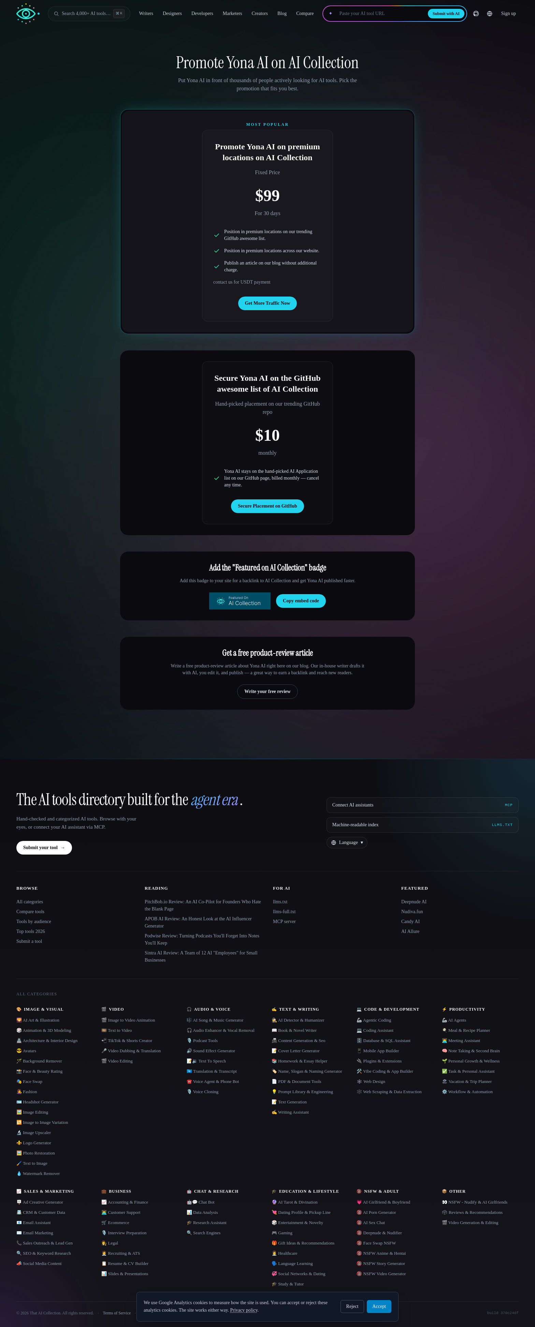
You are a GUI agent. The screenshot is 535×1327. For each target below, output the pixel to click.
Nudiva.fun (412, 911)
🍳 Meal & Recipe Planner (466, 1030)
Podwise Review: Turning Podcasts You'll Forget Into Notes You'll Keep (202, 939)
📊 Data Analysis (202, 1212)
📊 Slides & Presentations (124, 1273)
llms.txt (280, 901)
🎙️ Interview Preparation (123, 1232)
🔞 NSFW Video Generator (381, 1273)
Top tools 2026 (30, 931)
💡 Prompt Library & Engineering (302, 1091)
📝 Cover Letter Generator (296, 1050)
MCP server (284, 921)
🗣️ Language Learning (292, 1263)
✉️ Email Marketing (34, 1232)
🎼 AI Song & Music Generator (215, 1020)
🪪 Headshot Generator (37, 1101)
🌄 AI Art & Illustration (37, 1020)
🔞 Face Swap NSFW (376, 1243)
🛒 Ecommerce (115, 1222)
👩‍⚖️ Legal (109, 1243)
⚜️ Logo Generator (33, 1142)
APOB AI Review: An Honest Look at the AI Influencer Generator (198, 922)
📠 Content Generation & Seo (299, 1040)
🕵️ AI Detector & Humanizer (298, 1020)
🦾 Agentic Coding (374, 1020)
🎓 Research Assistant (207, 1222)
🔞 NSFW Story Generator (381, 1263)
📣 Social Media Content (39, 1263)
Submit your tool (44, 847)
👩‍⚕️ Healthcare (285, 1253)
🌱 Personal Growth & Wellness (471, 1061)
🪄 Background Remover (39, 1061)
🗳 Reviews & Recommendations (472, 1212)
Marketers (232, 13)
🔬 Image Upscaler (33, 1132)
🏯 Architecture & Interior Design (46, 1040)
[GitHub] (476, 13)
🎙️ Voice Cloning (203, 1091)
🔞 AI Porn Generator (376, 1212)
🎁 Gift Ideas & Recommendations (303, 1243)
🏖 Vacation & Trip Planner (467, 1081)
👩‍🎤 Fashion (26, 1091)
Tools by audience (33, 921)
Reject (352, 1306)
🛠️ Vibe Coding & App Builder (385, 1071)
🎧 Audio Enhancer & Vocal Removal (221, 1030)
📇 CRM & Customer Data (40, 1212)
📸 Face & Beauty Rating (39, 1071)
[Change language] (489, 13)
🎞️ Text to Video (116, 1030)
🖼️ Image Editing (32, 1112)
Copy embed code (301, 600)
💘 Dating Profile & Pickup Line (301, 1212)
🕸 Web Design (371, 1081)
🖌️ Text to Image (31, 1163)
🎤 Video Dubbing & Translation (131, 1050)
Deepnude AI (413, 901)
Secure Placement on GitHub (267, 506)
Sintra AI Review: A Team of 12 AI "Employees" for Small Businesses (201, 956)
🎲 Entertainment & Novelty (297, 1222)
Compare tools (30, 911)
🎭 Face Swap (29, 1081)
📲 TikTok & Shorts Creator (126, 1040)
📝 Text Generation (289, 1101)
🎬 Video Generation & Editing (470, 1222)
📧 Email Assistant (33, 1222)
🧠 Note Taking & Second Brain (471, 1050)
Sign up (508, 13)
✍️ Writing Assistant (290, 1112)
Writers (146, 13)
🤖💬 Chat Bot (201, 1202)
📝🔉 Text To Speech (206, 1061)
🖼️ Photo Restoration (35, 1153)
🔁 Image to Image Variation (42, 1122)
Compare (305, 13)
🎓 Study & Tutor (288, 1283)
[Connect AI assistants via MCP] (423, 805)
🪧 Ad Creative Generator (39, 1202)
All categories (29, 901)
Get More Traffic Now (267, 303)
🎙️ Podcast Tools (202, 1040)
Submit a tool (29, 941)
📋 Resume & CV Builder (124, 1263)
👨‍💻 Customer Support (120, 1212)
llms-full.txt (284, 911)
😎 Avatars (26, 1050)
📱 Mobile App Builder (378, 1050)
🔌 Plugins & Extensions (379, 1061)
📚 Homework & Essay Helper (299, 1061)
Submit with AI (446, 13)
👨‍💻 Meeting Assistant (461, 1040)
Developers (202, 13)
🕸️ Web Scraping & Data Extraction (389, 1091)
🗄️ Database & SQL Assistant (383, 1040)
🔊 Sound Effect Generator (211, 1050)
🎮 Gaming (282, 1232)
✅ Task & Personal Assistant (468, 1071)
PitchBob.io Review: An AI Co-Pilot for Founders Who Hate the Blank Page (203, 905)
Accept (379, 1306)
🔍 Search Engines (204, 1232)
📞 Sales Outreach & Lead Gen (44, 1243)
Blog (282, 13)
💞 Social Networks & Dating (299, 1273)
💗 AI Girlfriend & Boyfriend (383, 1202)
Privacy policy (243, 1310)
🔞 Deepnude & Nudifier (379, 1232)
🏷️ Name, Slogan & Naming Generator (307, 1071)
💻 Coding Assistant (375, 1030)
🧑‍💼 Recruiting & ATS (120, 1253)
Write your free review (267, 691)
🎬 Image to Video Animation (128, 1020)
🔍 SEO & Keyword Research (43, 1253)
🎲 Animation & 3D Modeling (43, 1030)
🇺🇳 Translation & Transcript (212, 1071)
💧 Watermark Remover (38, 1173)
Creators (260, 13)
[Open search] (89, 13)
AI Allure (410, 931)
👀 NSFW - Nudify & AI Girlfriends (475, 1202)
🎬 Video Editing (117, 1061)
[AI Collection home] (28, 13)
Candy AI (410, 921)
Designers (172, 13)
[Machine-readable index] (423, 825)
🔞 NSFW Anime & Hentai (381, 1253)
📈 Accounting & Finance (124, 1202)
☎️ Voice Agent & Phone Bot (213, 1081)
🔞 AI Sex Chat (371, 1222)
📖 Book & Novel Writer (294, 1030)
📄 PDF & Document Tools (296, 1081)
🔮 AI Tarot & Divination (295, 1202)
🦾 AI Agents (454, 1020)
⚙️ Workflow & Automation (467, 1091)
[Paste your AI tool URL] (380, 13)
